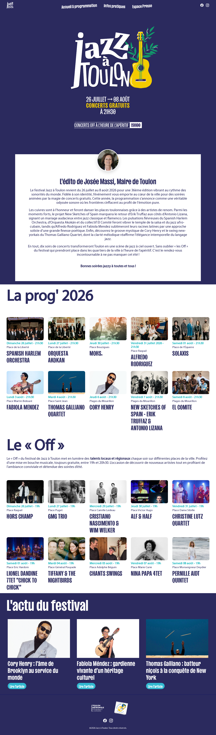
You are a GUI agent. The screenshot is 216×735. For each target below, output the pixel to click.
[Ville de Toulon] (121, 708)
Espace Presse (142, 5)
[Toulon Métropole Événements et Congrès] (97, 708)
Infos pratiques (114, 5)
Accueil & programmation (79, 5)
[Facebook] (202, 5)
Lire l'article (17, 686)
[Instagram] (207, 5)
